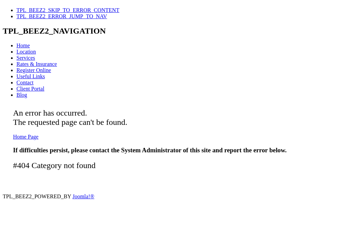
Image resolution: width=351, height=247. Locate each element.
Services (25, 58)
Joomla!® (83, 196)
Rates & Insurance (36, 64)
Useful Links (30, 76)
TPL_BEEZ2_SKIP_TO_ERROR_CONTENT (67, 10)
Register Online (33, 70)
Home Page (25, 137)
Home (23, 45)
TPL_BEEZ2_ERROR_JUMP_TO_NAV (61, 16)
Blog (21, 95)
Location (26, 52)
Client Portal (30, 89)
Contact (25, 82)
